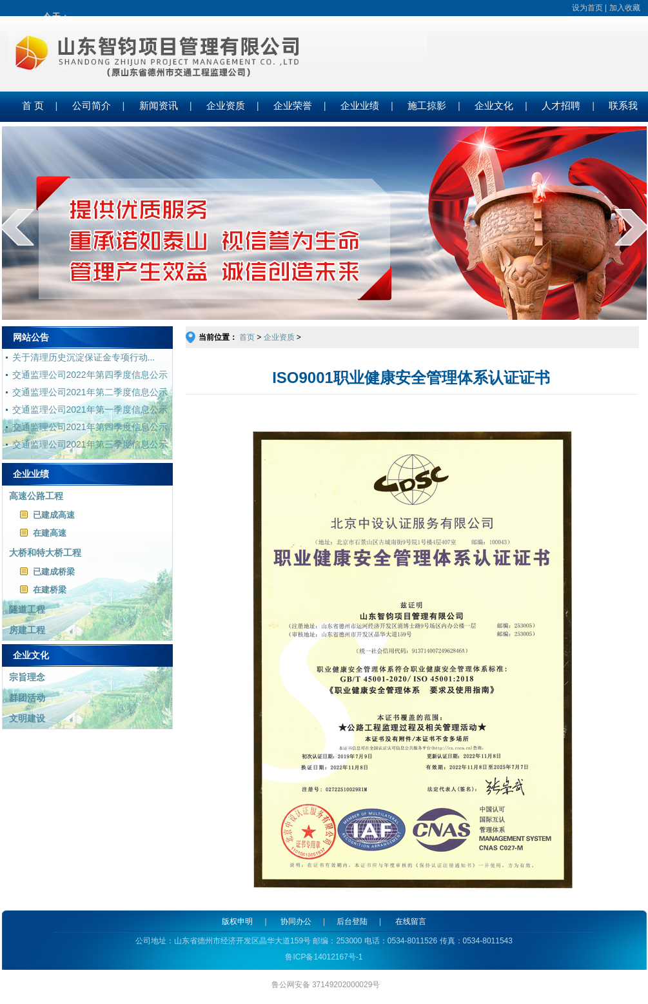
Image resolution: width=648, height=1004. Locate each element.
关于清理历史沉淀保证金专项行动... (83, 357)
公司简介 (91, 106)
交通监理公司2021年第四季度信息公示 (90, 427)
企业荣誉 (292, 106)
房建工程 (27, 630)
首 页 (33, 106)
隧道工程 (27, 609)
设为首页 (587, 7)
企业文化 (494, 106)
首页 (248, 337)
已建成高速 (54, 515)
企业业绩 (359, 106)
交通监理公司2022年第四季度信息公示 (90, 374)
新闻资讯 (158, 106)
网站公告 (31, 337)
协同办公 (295, 921)
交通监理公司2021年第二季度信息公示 (90, 392)
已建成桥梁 (54, 571)
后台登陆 (352, 921)
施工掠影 (426, 106)
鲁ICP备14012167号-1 (323, 956)
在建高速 (49, 533)
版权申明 (237, 921)
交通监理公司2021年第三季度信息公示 (90, 444)
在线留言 (410, 921)
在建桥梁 (49, 590)
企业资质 (225, 106)
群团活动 (27, 698)
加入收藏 (624, 7)
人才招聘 (561, 106)
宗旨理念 (27, 677)
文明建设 (27, 718)
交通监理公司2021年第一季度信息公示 (90, 409)
